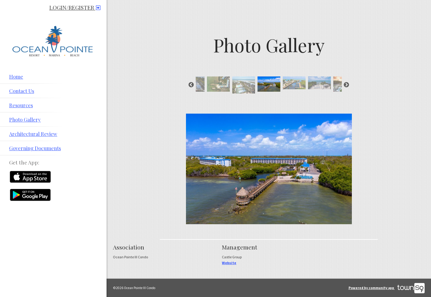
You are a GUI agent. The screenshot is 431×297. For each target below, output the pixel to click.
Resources (21, 105)
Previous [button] (191, 85)
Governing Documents (35, 148)
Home (16, 76)
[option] (269, 84)
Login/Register (74, 7)
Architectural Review (33, 133)
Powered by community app (387, 288)
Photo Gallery (25, 119)
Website (229, 262)
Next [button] (346, 85)
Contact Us (21, 90)
